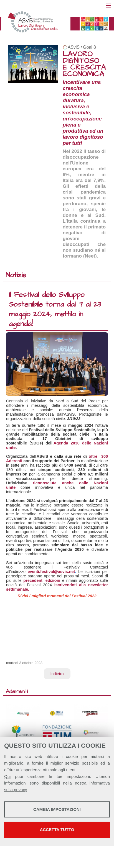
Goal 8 (89, 47)
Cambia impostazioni (57, 809)
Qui (7, 776)
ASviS (74, 47)
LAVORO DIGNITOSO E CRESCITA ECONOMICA (84, 64)
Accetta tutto (57, 829)
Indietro (57, 674)
